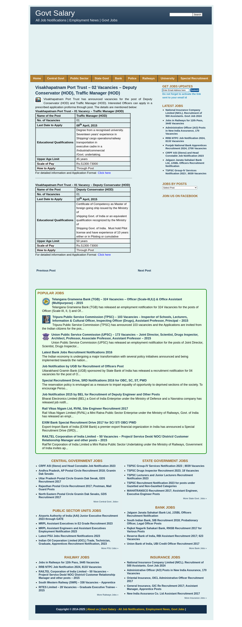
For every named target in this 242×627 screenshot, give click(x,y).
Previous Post (45, 270)
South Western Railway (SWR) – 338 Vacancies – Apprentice (77, 582)
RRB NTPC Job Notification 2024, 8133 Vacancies (70, 567)
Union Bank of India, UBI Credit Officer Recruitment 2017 (163, 543)
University (167, 78)
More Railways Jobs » (107, 594)
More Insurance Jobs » (196, 598)
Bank (118, 78)
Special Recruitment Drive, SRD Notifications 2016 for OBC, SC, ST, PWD (94, 380)
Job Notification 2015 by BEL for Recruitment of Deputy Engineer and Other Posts (101, 394)
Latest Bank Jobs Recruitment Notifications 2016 (77, 352)
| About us (92, 609)
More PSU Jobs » (109, 548)
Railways (149, 78)
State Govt (102, 78)
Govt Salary (55, 13)
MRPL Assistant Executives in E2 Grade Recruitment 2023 (76, 523)
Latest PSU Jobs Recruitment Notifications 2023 (69, 536)
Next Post (144, 270)
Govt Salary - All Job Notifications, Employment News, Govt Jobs (143, 609)
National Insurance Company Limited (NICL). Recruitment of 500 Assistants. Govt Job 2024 (184, 112)
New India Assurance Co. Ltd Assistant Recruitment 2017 (163, 593)
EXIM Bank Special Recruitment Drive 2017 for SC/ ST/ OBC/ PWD (89, 422)
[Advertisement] (121, 49)
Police (132, 78)
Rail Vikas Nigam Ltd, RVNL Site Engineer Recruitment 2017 (85, 408)
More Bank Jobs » (198, 548)
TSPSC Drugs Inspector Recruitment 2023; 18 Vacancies (163, 470)
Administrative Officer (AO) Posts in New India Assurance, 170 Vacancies (186, 130)
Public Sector (79, 78)
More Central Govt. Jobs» (105, 501)
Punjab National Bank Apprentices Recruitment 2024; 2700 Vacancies (186, 147)
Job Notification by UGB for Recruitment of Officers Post (83, 366)
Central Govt (55, 78)
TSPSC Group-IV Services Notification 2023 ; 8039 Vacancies (186, 172)
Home (37, 78)
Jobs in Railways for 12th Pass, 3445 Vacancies (69, 562)
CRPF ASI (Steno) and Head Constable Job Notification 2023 (185, 154)
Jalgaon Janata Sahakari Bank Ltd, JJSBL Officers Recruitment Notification (185, 162)
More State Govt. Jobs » (195, 498)
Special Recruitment (194, 78)
